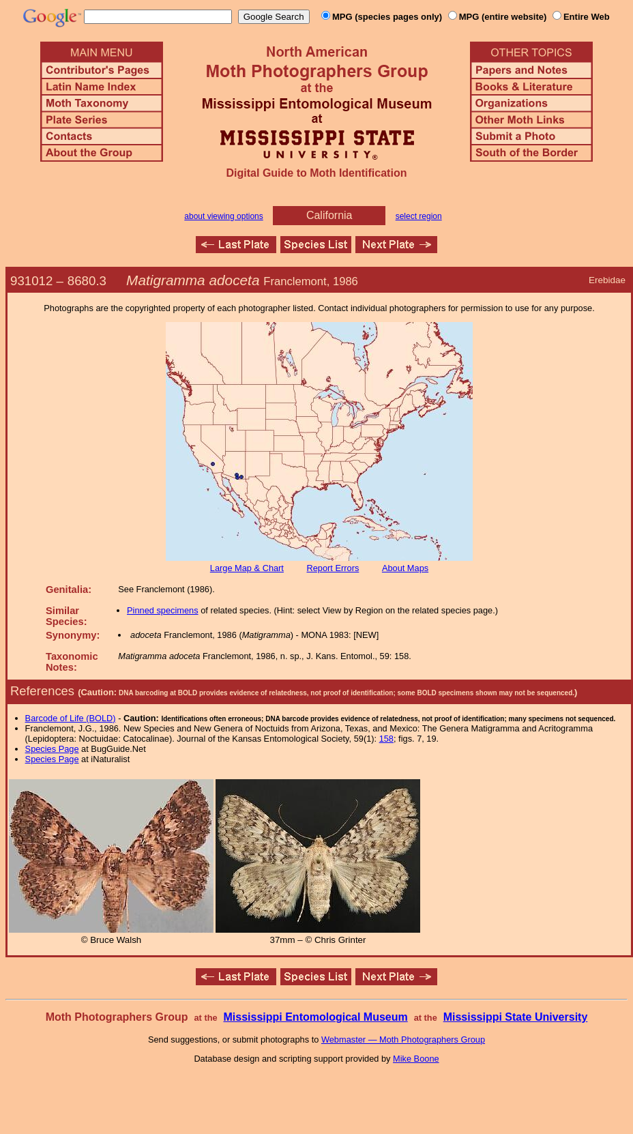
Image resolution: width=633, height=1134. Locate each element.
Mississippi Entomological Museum (315, 1017)
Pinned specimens (162, 610)
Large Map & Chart (247, 568)
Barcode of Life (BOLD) (70, 718)
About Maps (405, 568)
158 (386, 738)
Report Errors (333, 568)
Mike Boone (416, 1058)
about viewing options (223, 216)
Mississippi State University (515, 1017)
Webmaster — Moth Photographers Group (403, 1039)
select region (419, 216)
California (329, 215)
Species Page (52, 749)
